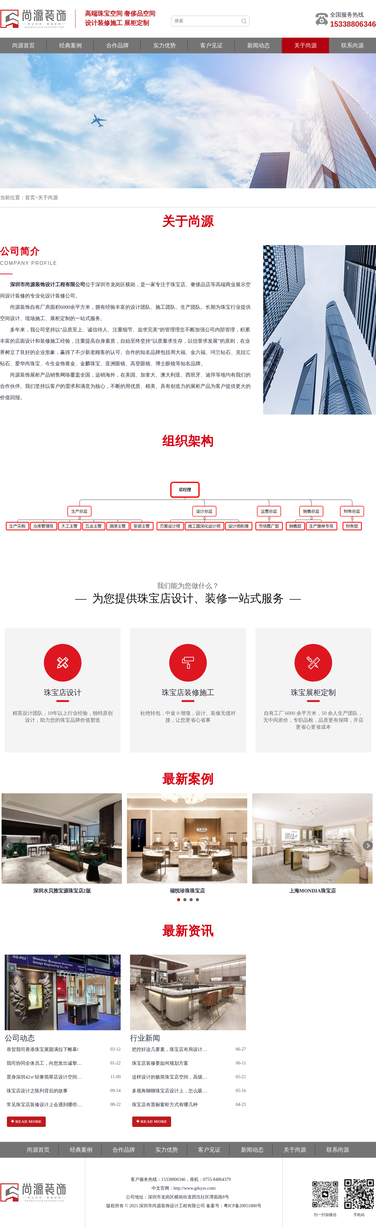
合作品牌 (117, 45)
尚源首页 (23, 45)
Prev (8, 846)
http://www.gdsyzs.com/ (195, 1188)
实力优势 (164, 45)
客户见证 (211, 45)
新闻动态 (258, 45)
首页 (30, 197)
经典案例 (70, 45)
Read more (26, 1121)
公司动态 (20, 1038)
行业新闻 (145, 1038)
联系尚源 (352, 45)
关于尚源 (305, 45)
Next (368, 846)
